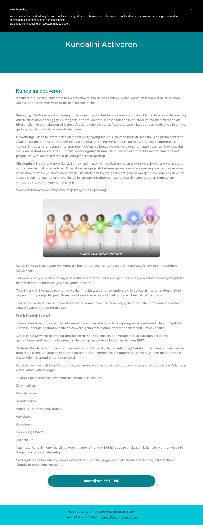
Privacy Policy (109, 517)
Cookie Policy (129, 517)
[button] (191, 9)
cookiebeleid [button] (57, 19)
